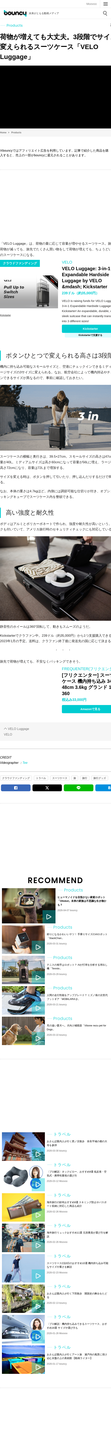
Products (16, 132)
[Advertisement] (55, 201)
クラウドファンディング (16, 778)
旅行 (84, 778)
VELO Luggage (18, 729)
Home (3, 132)
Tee (24, 762)
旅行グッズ (99, 778)
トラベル (41, 778)
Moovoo (91, 3)
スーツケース (59, 778)
